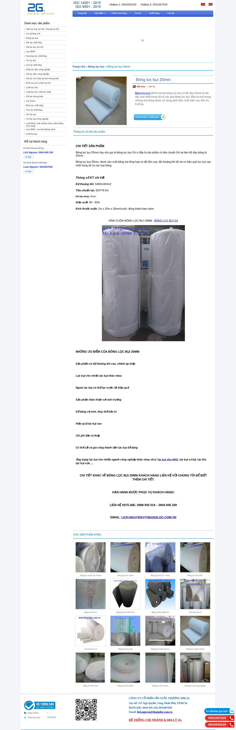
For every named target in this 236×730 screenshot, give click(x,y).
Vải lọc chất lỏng (34, 42)
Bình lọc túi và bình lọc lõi (38, 83)
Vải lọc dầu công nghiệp (37, 74)
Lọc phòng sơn (33, 33)
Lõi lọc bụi (31, 114)
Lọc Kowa (30, 101)
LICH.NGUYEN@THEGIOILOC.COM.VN (148, 517)
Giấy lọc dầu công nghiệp (38, 69)
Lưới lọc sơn (32, 87)
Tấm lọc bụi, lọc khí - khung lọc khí (42, 29)
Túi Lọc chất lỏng (34, 110)
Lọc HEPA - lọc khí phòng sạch (40, 129)
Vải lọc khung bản (34, 96)
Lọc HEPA (31, 51)
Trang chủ (78, 66)
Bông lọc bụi (32, 38)
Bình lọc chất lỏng (34, 105)
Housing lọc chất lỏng (36, 56)
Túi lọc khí (31, 60)
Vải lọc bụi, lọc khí (34, 47)
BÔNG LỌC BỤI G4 (166, 220)
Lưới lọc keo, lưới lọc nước (38, 92)
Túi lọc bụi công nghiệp (37, 119)
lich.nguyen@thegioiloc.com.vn (154, 712)
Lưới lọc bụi (31, 134)
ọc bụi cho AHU (168, 459)
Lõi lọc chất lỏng (34, 65)
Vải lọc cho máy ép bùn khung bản (42, 78)
